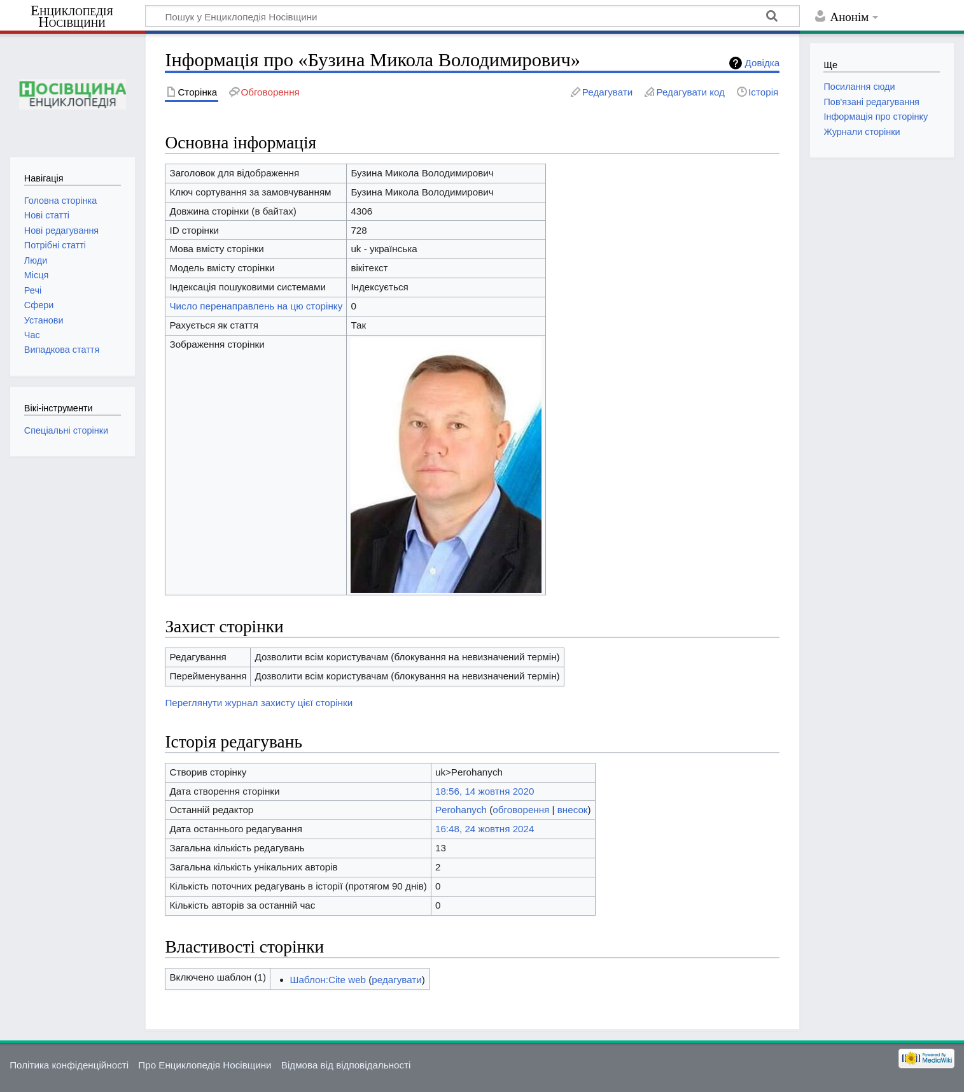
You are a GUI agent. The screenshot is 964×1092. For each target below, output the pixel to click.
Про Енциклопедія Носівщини (204, 1065)
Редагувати (607, 92)
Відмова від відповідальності (346, 1065)
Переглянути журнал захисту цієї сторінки (259, 702)
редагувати (396, 979)
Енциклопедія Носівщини (72, 16)
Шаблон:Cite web (328, 979)
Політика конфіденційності (69, 1065)
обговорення (520, 809)
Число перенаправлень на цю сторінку (255, 306)
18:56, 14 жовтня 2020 (484, 791)
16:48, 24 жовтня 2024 (484, 828)
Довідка (762, 62)
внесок (572, 809)
